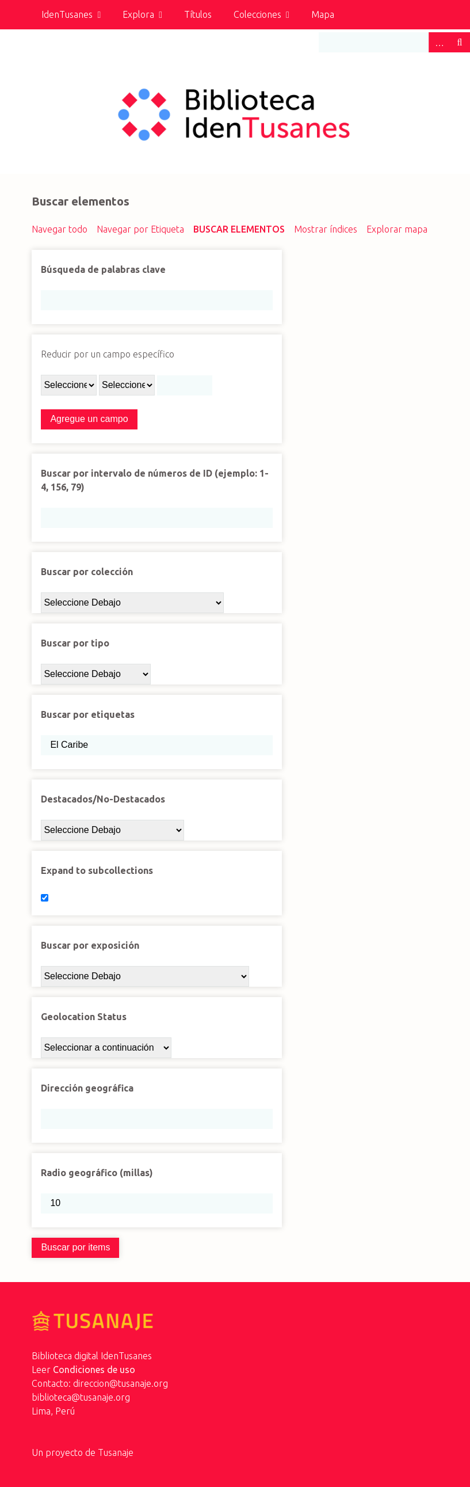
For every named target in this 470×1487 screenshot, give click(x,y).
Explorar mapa (396, 229)
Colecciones (257, 14)
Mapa (322, 14)
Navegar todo (59, 229)
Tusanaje (115, 1452)
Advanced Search (439, 42)
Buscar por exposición (90, 945)
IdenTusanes (67, 14)
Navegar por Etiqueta (140, 229)
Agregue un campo (89, 419)
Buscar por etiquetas (88, 714)
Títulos (198, 14)
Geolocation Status (84, 1016)
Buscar (459, 42)
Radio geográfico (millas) (97, 1172)
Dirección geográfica (87, 1088)
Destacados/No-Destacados (103, 799)
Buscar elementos (239, 229)
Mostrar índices (325, 229)
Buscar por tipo (75, 643)
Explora (138, 14)
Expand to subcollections (97, 870)
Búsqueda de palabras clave (103, 269)
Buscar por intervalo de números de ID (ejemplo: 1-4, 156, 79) (155, 480)
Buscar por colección (87, 571)
